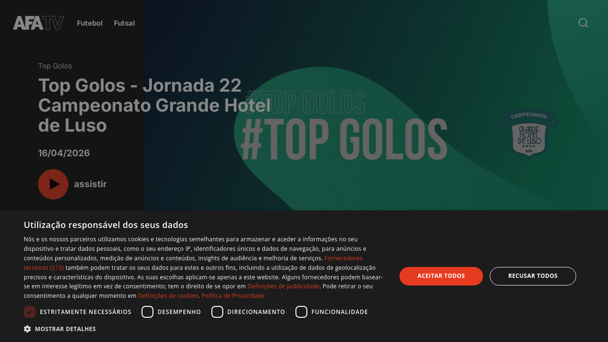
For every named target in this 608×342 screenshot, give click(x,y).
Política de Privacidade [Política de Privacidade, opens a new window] (233, 296)
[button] (204, 329)
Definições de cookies (168, 296)
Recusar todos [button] (533, 276)
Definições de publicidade (283, 286)
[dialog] (304, 276)
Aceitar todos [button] (441, 276)
